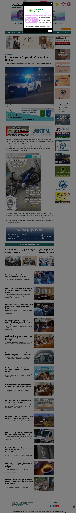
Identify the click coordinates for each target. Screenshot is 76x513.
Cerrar (49, 30)
